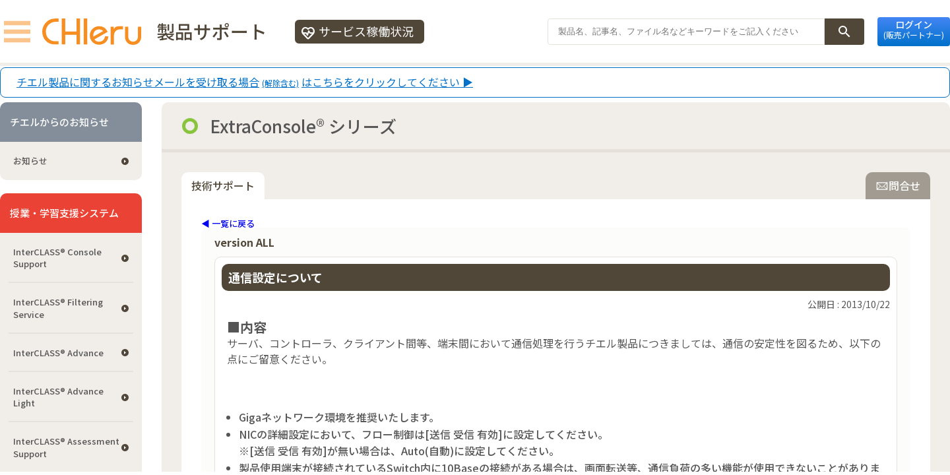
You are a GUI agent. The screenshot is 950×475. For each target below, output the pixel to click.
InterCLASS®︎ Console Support (57, 257)
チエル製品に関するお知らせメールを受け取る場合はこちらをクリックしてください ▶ (244, 82)
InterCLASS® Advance (58, 352)
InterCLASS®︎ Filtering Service (58, 308)
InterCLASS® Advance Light (58, 397)
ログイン (913, 29)
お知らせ (30, 160)
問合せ (897, 185)
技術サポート (223, 185)
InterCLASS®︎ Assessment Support (66, 447)
